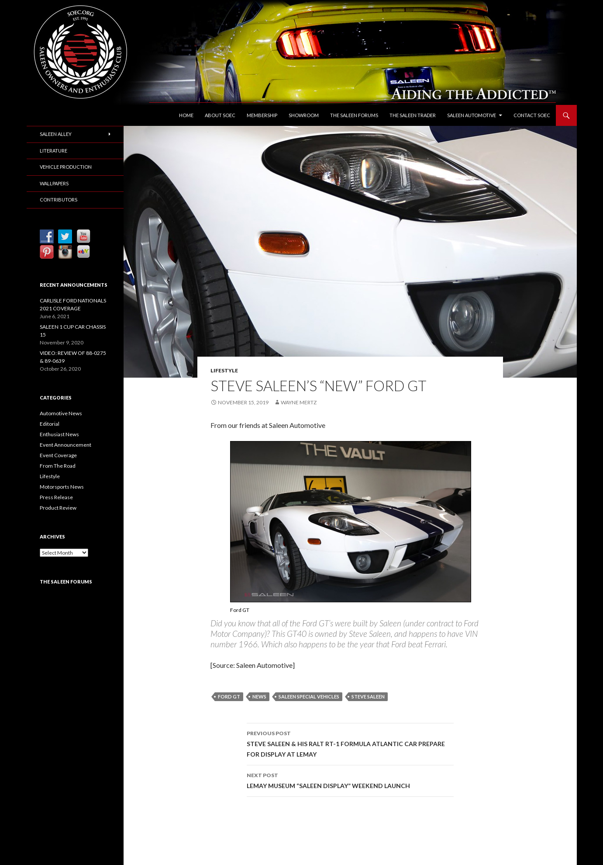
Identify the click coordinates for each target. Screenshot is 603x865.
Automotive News (61, 413)
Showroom (304, 115)
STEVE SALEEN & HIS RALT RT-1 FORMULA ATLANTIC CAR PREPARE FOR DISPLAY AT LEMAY (350, 743)
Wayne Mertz (299, 402)
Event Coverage (58, 455)
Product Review (58, 507)
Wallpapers (54, 183)
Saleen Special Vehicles (309, 696)
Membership (262, 115)
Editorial (49, 423)
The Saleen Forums (354, 115)
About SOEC (220, 115)
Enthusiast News (59, 434)
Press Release (56, 497)
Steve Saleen (368, 696)
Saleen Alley (56, 134)
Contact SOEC (531, 115)
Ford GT (229, 696)
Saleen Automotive (471, 115)
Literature (53, 150)
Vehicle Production (66, 167)
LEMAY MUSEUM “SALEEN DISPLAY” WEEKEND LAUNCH (350, 779)
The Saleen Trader (412, 115)
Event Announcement (65, 444)
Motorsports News (62, 486)
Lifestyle (224, 370)
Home (186, 115)
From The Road (58, 465)
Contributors (58, 199)
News (259, 696)
